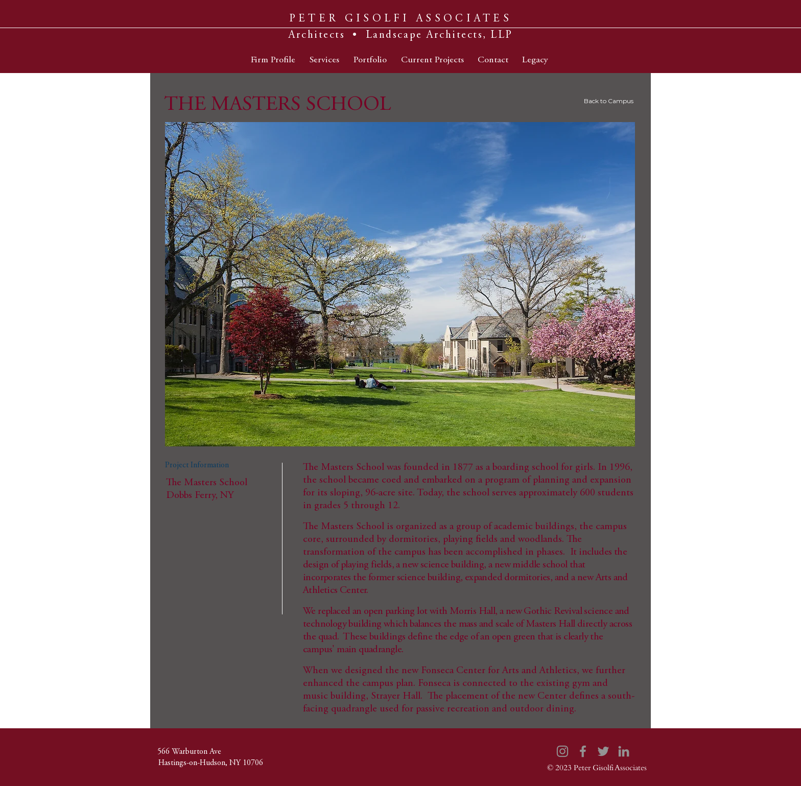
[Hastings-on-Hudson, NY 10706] (210, 763)
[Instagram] (562, 751)
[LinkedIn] (623, 751)
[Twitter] (603, 751)
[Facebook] (583, 751)
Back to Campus (608, 101)
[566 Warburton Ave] (189, 752)
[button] (400, 284)
